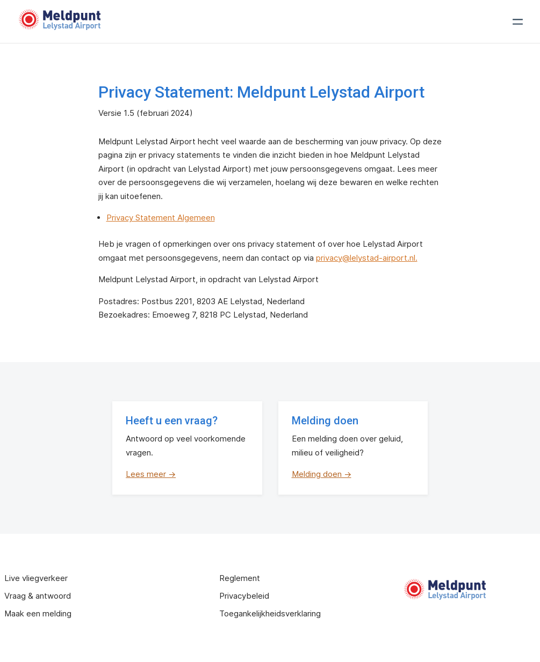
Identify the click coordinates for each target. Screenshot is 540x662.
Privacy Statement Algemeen (160, 217)
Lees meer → (151, 474)
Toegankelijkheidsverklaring (270, 613)
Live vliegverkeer (36, 578)
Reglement (239, 578)
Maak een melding (37, 613)
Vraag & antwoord (37, 596)
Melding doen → (321, 474)
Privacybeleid (244, 596)
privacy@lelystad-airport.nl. (366, 258)
